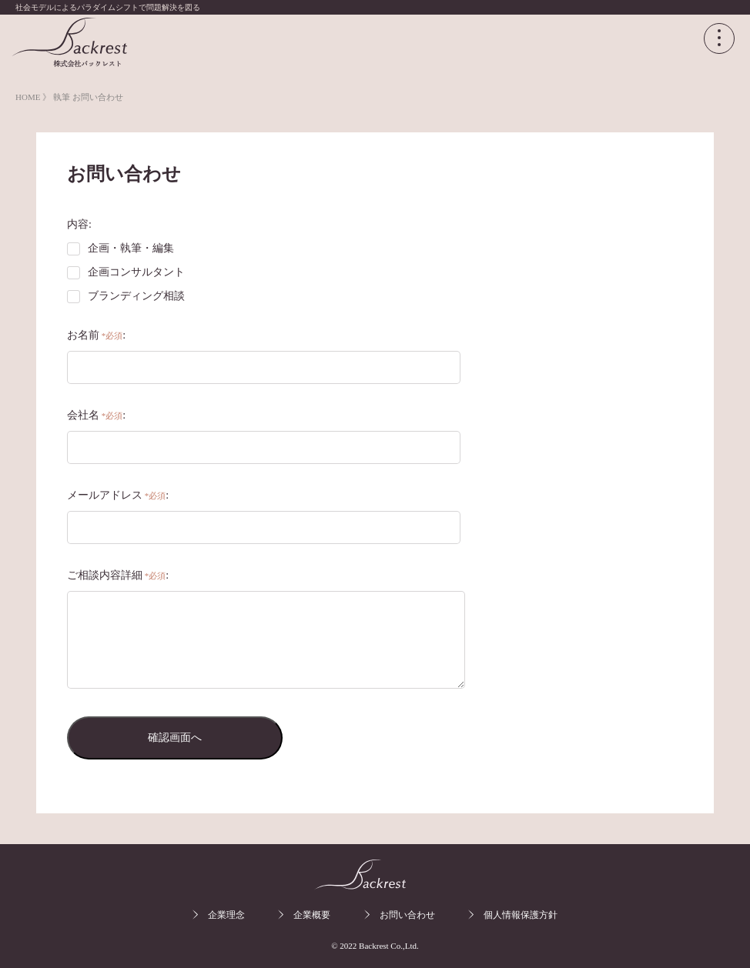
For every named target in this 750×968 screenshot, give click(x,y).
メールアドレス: (118, 495)
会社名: (96, 415)
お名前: (96, 335)
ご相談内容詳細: (118, 575)
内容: (79, 224)
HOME (28, 97)
